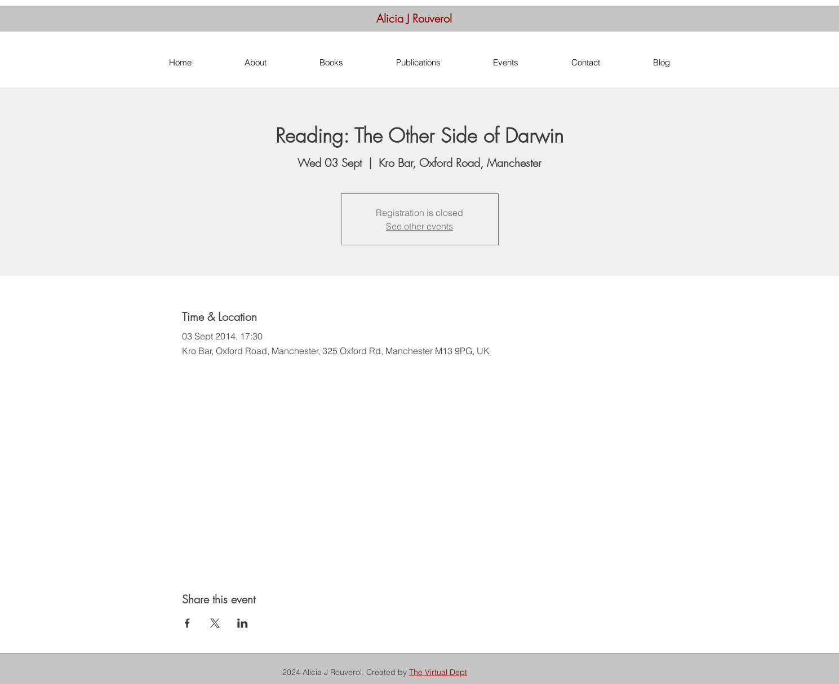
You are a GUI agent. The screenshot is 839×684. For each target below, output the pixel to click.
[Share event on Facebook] (187, 623)
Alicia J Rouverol (414, 18)
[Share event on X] (215, 623)
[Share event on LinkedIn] (242, 623)
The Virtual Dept (438, 672)
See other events (419, 226)
